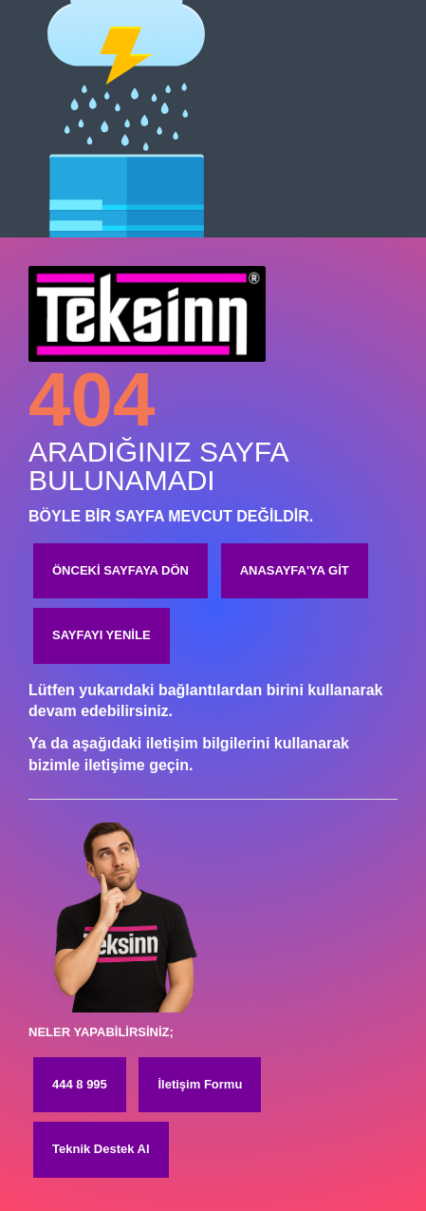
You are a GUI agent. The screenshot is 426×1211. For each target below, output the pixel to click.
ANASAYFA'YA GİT (294, 570)
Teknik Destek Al (101, 1149)
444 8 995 (79, 1084)
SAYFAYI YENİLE (101, 635)
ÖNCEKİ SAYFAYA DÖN (120, 570)
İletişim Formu (199, 1084)
